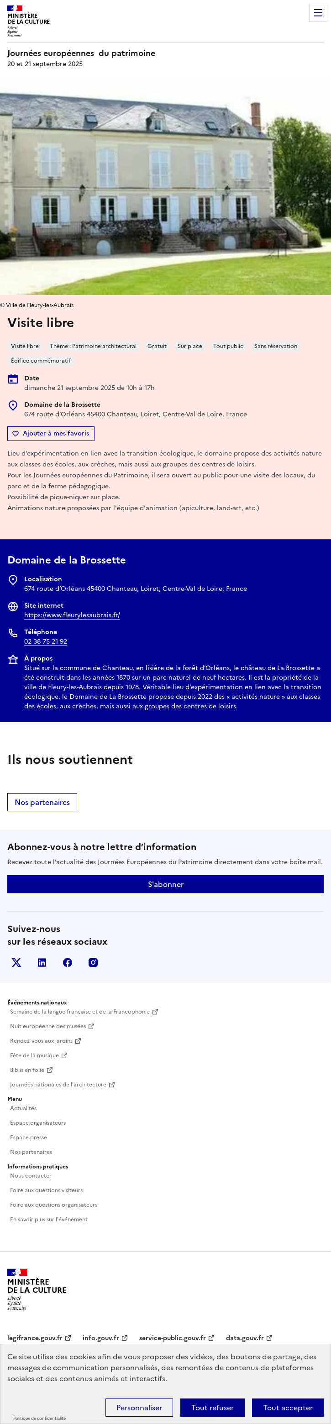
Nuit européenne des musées (48, 1026)
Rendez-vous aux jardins (41, 1041)
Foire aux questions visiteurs (46, 1190)
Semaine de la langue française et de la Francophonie (80, 1012)
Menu (318, 13)
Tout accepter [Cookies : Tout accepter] (288, 1407)
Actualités (23, 1108)
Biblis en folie (27, 1070)
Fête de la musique (34, 1055)
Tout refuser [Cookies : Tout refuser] (212, 1407)
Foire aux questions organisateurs (53, 1205)
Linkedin (42, 962)
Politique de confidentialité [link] (39, 1418)
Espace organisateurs (38, 1123)
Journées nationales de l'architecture (58, 1085)
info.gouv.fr (101, 1338)
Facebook (67, 962)
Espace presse (28, 1137)
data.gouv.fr (245, 1338)
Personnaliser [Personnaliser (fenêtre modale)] (139, 1407)
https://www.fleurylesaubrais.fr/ (72, 615)
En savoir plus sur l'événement (49, 1219)
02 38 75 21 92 (45, 641)
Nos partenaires (42, 802)
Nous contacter (31, 1176)
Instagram (93, 962)
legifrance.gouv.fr (35, 1338)
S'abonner (166, 884)
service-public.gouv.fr (172, 1338)
